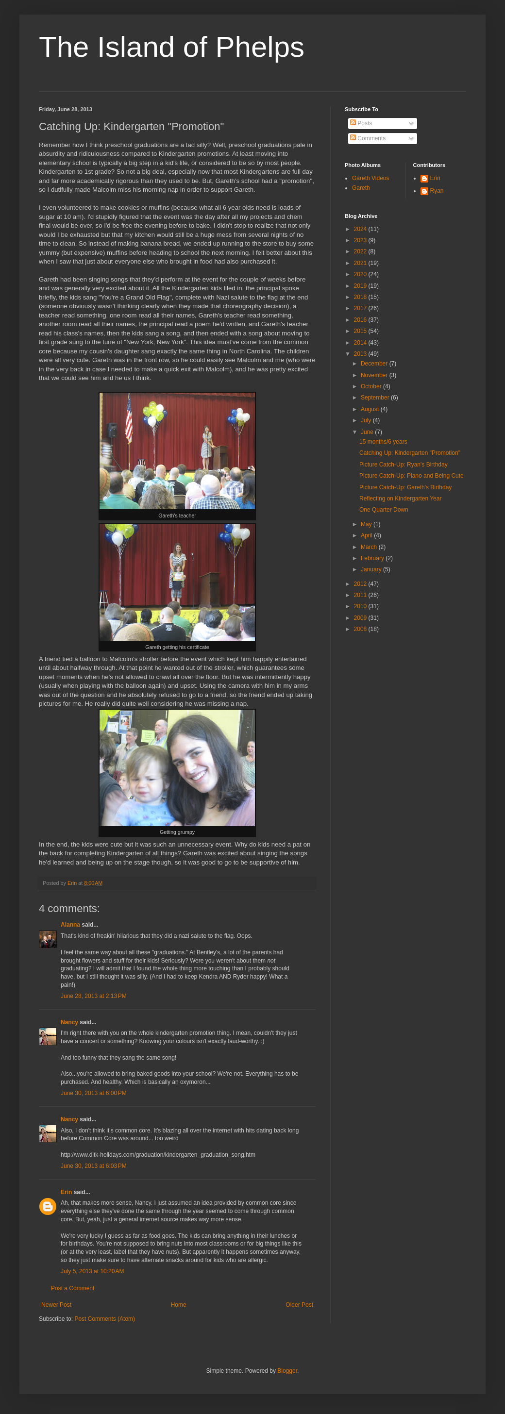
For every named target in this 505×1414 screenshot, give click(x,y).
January (372, 569)
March (370, 547)
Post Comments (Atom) (104, 1318)
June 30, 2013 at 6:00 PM (94, 1093)
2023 (361, 240)
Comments (368, 138)
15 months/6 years (383, 441)
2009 (361, 618)
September (376, 397)
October (372, 386)
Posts (361, 123)
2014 (361, 342)
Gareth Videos (370, 178)
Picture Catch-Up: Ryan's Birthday (403, 464)
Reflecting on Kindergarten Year (400, 498)
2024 (361, 229)
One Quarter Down (383, 509)
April (367, 535)
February (373, 558)
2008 (361, 629)
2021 (361, 263)
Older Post (299, 1304)
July (367, 420)
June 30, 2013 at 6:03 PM (94, 1166)
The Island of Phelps (171, 47)
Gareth (361, 187)
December (375, 363)
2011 (361, 595)
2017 (361, 308)
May (367, 524)
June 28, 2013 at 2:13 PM (94, 996)
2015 (361, 331)
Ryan (437, 190)
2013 (361, 353)
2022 (361, 251)
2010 (361, 606)
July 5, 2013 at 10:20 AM (92, 1271)
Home (178, 1304)
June (368, 432)
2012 (361, 584)
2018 (361, 297)
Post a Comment (72, 1288)
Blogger (287, 1370)
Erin (66, 1192)
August (371, 409)
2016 (361, 319)
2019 (361, 286)
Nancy (69, 1022)
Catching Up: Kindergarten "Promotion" (409, 452)
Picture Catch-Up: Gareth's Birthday (405, 487)
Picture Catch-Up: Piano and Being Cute (411, 475)
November (375, 375)
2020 (361, 274)
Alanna (70, 924)
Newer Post (56, 1304)
